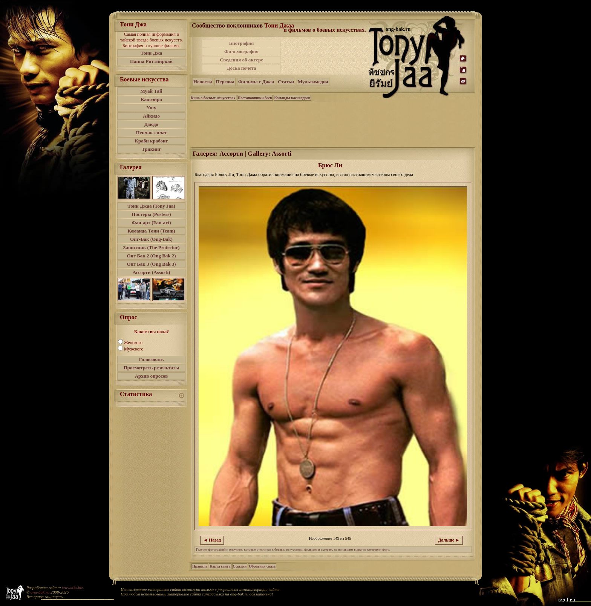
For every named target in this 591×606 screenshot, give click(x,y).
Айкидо (151, 116)
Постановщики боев (255, 98)
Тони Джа (151, 53)
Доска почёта (241, 68)
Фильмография (241, 51)
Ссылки (240, 566)
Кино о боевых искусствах (213, 98)
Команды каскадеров (292, 98)
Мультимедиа (313, 81)
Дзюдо (151, 124)
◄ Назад (212, 540)
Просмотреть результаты (151, 367)
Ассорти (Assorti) (151, 272)
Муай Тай (151, 91)
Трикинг (151, 149)
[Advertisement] (325, 56)
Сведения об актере (241, 60)
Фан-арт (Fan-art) (151, 222)
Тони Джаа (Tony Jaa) (151, 206)
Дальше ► (449, 540)
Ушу (151, 107)
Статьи (286, 81)
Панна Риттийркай (151, 61)
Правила (199, 566)
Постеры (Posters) (151, 214)
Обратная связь (262, 566)
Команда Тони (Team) (151, 231)
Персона (225, 81)
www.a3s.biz (72, 587)
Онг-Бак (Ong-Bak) (151, 239)
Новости (202, 81)
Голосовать (151, 359)
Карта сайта (220, 566)
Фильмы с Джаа (256, 81)
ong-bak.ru (40, 592)
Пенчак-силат (151, 132)
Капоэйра (151, 99)
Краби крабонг (151, 141)
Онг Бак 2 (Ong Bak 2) (151, 256)
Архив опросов (151, 376)
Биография (241, 43)
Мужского (133, 349)
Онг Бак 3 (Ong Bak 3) (151, 264)
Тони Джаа (279, 25)
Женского (133, 342)
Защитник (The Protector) (151, 247)
